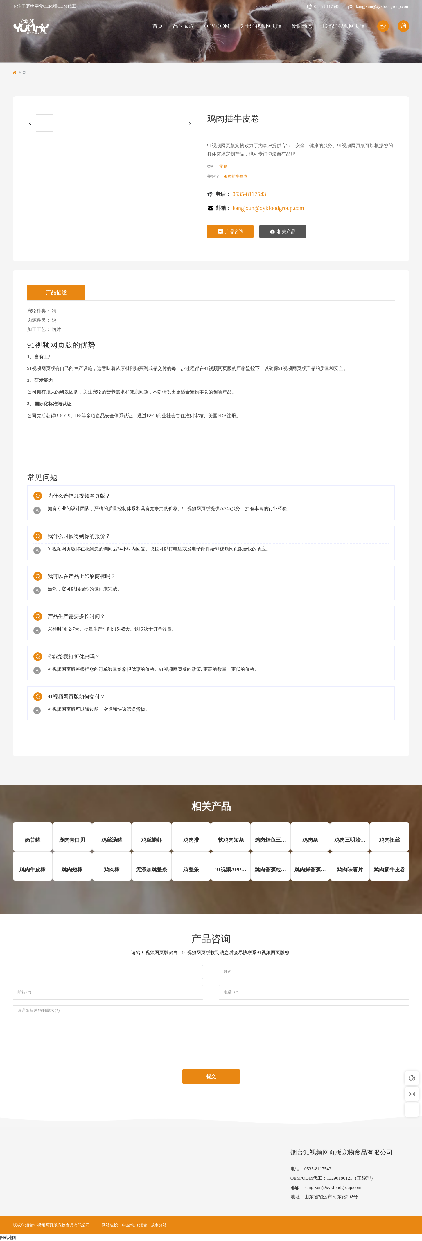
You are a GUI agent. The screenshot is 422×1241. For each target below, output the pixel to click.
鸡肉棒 (112, 870)
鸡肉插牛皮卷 (389, 870)
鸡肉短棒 (72, 870)
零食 (223, 166)
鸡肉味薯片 (350, 870)
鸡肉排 (191, 840)
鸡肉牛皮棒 (32, 870)
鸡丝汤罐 (111, 840)
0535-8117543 (326, 6)
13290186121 (339, 1178)
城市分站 (158, 1225)
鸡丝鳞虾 (151, 840)
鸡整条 (191, 870)
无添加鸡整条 (151, 870)
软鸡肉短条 (231, 840)
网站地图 (8, 1237)
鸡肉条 (310, 840)
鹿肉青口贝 (72, 840)
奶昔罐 (32, 840)
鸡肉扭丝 (389, 840)
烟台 (143, 1225)
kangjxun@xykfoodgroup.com (382, 6)
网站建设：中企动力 (120, 1225)
